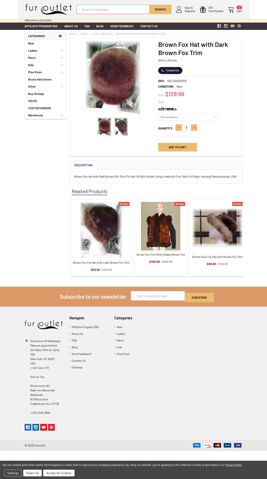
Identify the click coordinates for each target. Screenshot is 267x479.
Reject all (32, 473)
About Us (71, 29)
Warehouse (46, 118)
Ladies (46, 53)
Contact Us (149, 29)
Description (83, 168)
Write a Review (167, 63)
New (31, 46)
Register (190, 13)
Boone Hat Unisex (40, 82)
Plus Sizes (46, 75)
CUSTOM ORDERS (39, 111)
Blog (100, 29)
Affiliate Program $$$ (41, 29)
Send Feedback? (122, 29)
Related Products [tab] (89, 194)
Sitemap (77, 368)
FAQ (87, 29)
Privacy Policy (233, 465)
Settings (13, 473)
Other (46, 89)
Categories (36, 39)
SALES (32, 104)
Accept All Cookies (59, 473)
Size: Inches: (168, 112)
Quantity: (165, 131)
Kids (46, 68)
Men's (46, 60)
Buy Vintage (36, 96)
